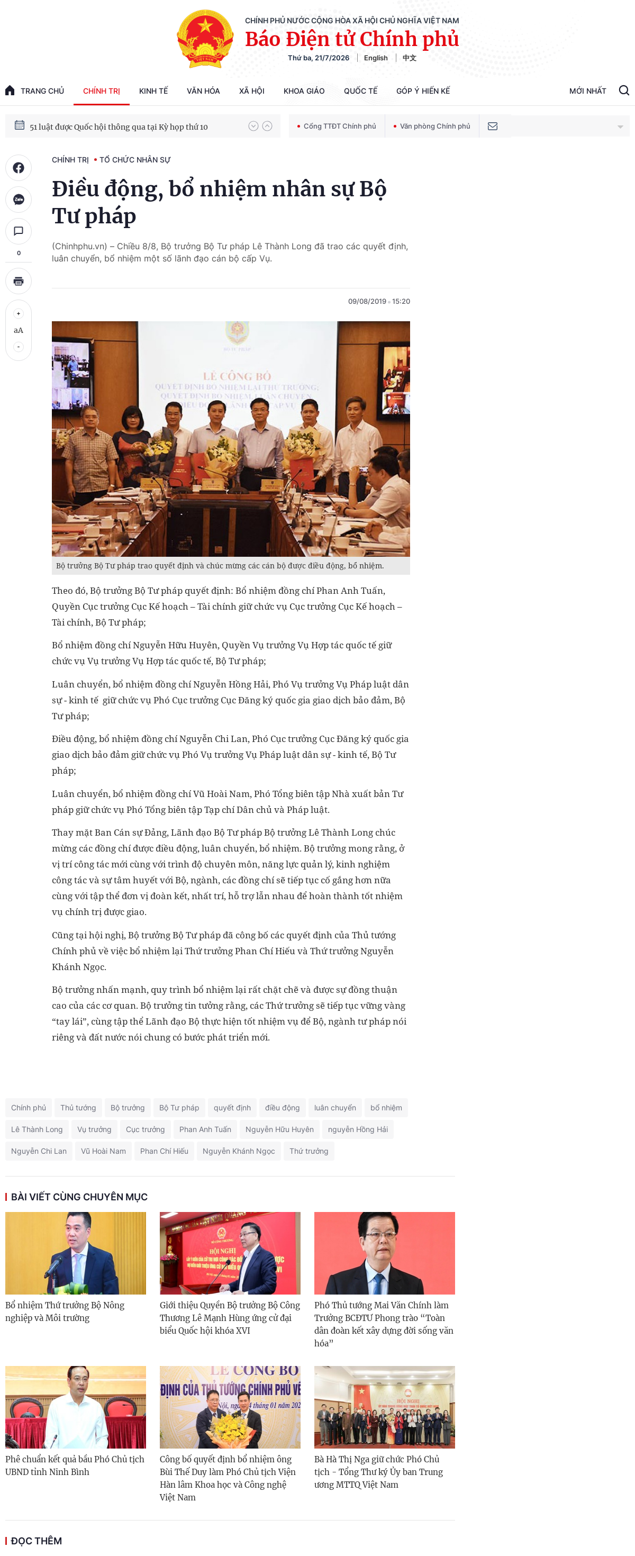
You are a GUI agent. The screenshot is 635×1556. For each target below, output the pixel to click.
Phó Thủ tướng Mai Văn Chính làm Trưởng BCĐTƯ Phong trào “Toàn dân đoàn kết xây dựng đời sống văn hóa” (383, 1324)
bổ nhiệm (386, 1107)
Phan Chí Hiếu (164, 1150)
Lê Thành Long (37, 1129)
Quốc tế (360, 90)
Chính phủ (28, 1107)
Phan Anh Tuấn (205, 1129)
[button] (253, 126)
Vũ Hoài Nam (103, 1150)
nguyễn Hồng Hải (358, 1129)
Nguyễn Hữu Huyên (280, 1129)
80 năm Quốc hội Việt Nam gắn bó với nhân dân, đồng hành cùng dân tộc (134, 125)
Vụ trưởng (94, 1129)
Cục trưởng (145, 1129)
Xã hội (252, 90)
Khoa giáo (304, 90)
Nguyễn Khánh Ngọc (239, 1150)
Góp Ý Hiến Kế (423, 90)
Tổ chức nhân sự (135, 159)
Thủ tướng (78, 1107)
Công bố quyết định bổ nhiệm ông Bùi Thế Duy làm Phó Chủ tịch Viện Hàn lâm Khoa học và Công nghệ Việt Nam (228, 1478)
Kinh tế (153, 90)
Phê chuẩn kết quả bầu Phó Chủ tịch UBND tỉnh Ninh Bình (74, 1465)
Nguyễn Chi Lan (39, 1150)
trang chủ (34, 90)
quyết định (232, 1107)
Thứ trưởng (309, 1150)
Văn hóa (203, 90)
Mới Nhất (587, 90)
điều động (282, 1107)
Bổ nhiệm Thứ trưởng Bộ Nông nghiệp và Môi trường (64, 1311)
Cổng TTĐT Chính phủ (336, 126)
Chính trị (101, 90)
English (376, 57)
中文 (409, 57)
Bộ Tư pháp (179, 1107)
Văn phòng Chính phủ (432, 126)
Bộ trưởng (128, 1107)
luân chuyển (335, 1107)
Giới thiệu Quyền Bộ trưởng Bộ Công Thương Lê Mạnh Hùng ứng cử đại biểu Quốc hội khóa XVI (230, 1318)
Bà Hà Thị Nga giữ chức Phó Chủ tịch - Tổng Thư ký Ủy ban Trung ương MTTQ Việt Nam (378, 1472)
